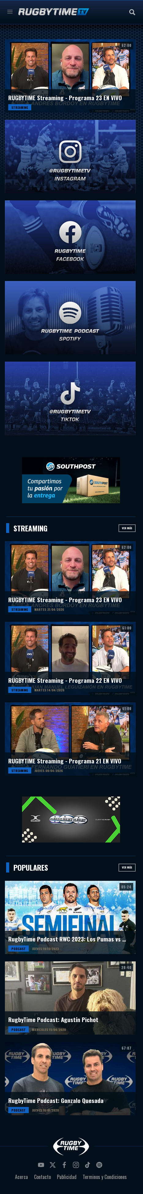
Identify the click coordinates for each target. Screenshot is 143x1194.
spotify (100, 1167)
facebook (65, 1167)
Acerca (21, 1177)
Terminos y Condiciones (105, 1177)
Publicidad (67, 1177)
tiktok (88, 1167)
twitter (54, 1167)
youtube (42, 1167)
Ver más (127, 528)
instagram (77, 1167)
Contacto (42, 1177)
